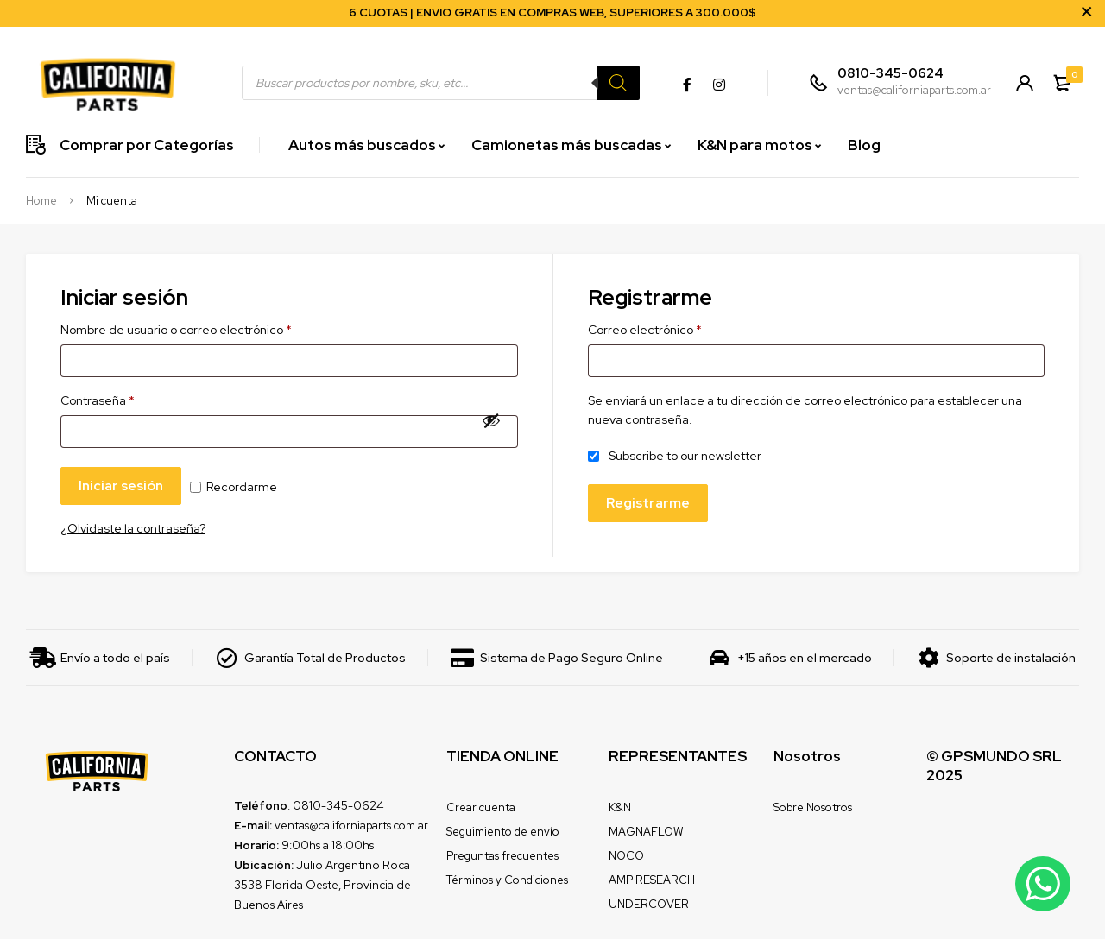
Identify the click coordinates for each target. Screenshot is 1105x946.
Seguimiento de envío (502, 838)
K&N (620, 814)
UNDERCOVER (649, 911)
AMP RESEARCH (652, 887)
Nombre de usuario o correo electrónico (176, 329)
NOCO (626, 862)
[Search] (615, 83)
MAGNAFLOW (646, 838)
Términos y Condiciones (507, 887)
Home (41, 201)
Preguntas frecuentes (502, 862)
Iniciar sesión (123, 491)
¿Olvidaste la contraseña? (132, 535)
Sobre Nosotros (813, 814)
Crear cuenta (480, 814)
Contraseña (97, 403)
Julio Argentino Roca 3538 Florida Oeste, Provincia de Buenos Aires (322, 891)
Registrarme (648, 506)
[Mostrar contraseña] (491, 423)
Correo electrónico (645, 329)
